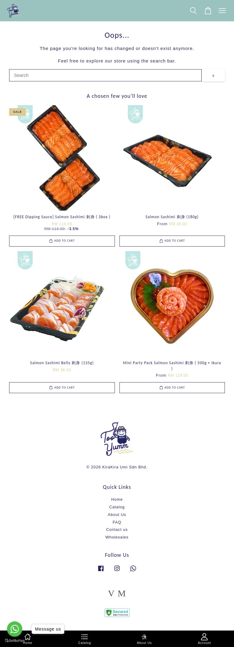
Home (117, 499)
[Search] (105, 75)
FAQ (117, 522)
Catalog (117, 507)
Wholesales (117, 537)
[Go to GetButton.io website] (14, 641)
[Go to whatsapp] (14, 629)
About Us (117, 514)
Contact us (117, 529)
